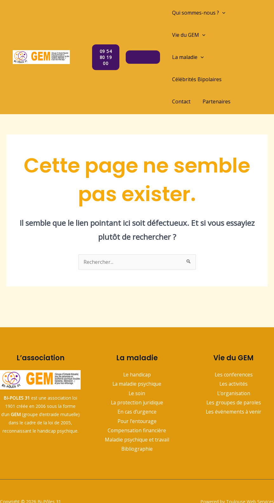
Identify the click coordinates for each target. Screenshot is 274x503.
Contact (181, 79)
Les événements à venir (233, 390)
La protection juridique (137, 380)
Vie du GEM (188, 34)
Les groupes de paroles (233, 380)
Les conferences (233, 352)
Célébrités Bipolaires (197, 57)
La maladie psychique (137, 361)
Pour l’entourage (137, 399)
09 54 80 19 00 (106, 46)
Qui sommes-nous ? (198, 12)
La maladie (231, 34)
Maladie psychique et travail (137, 418)
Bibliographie (137, 427)
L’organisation (233, 371)
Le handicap (137, 352)
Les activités (233, 361)
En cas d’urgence (137, 390)
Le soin (136, 371)
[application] (222, 12)
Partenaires (215, 79)
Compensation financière (137, 408)
